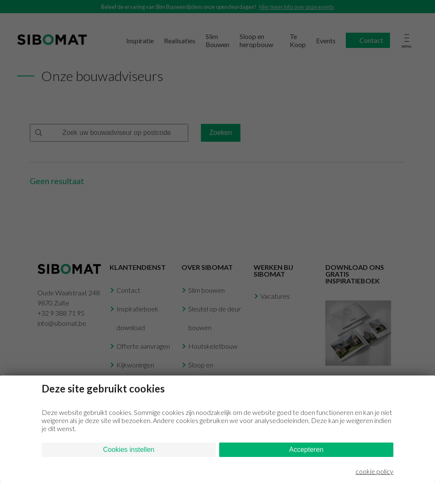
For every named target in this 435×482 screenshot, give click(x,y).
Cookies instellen (129, 449)
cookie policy (374, 471)
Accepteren (306, 449)
